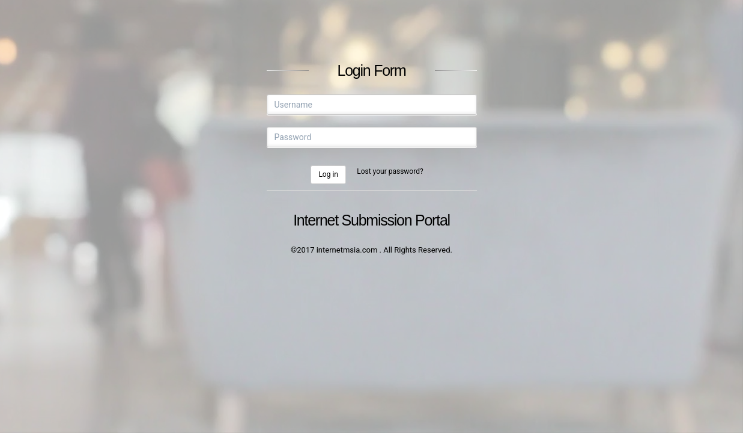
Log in (328, 174)
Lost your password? (390, 171)
